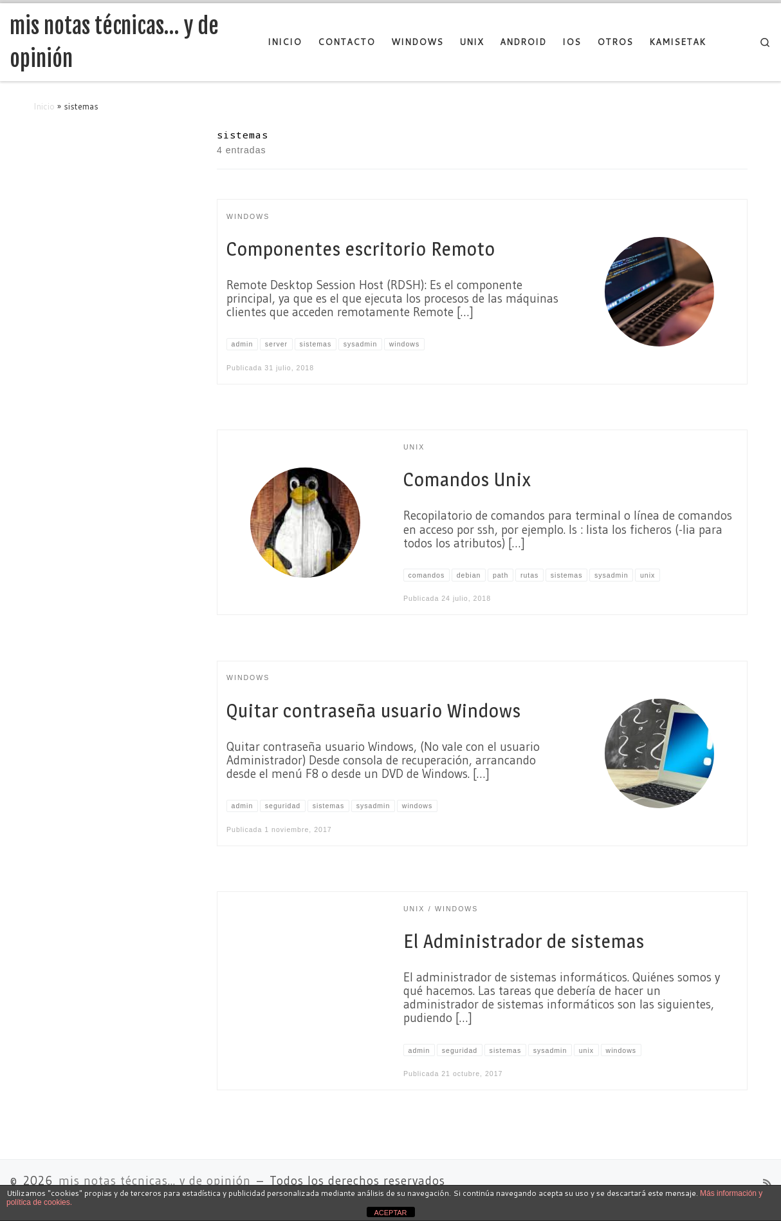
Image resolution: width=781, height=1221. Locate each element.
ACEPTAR (390, 1212)
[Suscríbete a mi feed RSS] (767, 1183)
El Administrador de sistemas (524, 941)
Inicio (44, 106)
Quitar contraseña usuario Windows (373, 710)
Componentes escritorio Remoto (360, 249)
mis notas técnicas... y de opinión (155, 1180)
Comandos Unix (467, 479)
